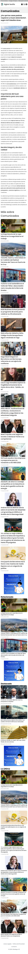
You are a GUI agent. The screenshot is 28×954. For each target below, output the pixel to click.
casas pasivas (6, 48)
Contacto (14, 946)
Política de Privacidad (19, 944)
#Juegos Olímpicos (13, 0)
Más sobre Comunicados (10, 214)
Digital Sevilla (8, 4)
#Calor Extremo (4, 0)
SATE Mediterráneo (11, 84)
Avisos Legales (8, 944)
